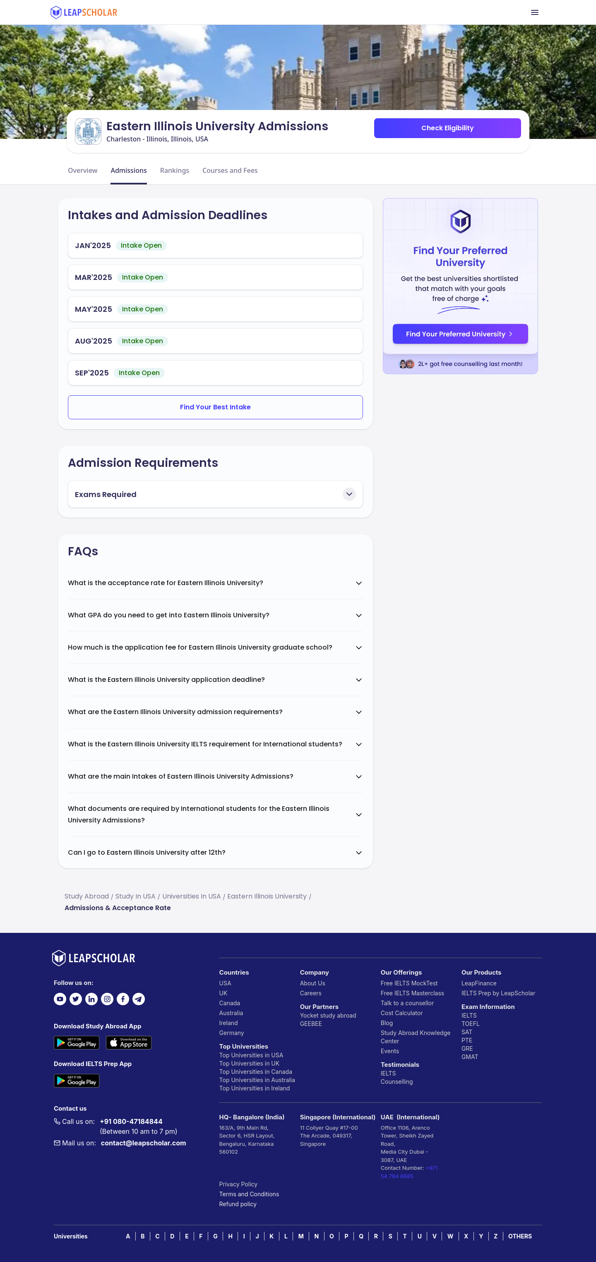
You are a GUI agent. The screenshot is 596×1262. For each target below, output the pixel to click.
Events (390, 1050)
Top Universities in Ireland (254, 1088)
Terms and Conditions (249, 1193)
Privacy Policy (238, 1184)
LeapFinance (479, 983)
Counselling (397, 1081)
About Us (312, 983)
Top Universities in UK (249, 1063)
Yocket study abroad (328, 1015)
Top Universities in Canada (255, 1071)
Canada (229, 1002)
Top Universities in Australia (257, 1079)
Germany (231, 1032)
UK (223, 993)
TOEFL (470, 1023)
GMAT (469, 1056)
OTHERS (520, 1236)
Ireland (228, 1022)
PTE (466, 1040)
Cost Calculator (402, 1012)
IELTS (388, 1073)
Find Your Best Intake (215, 407)
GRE (467, 1048)
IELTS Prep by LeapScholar (498, 993)
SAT (467, 1031)
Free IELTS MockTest (409, 983)
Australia (231, 1012)
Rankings (174, 170)
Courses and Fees (230, 170)
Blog (387, 1022)
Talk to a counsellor (407, 1002)
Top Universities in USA (251, 1055)
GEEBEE (311, 1023)
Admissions (129, 170)
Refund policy (238, 1203)
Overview (82, 170)
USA (225, 983)
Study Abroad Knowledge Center (416, 1036)
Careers (311, 993)
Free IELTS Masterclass (412, 993)
